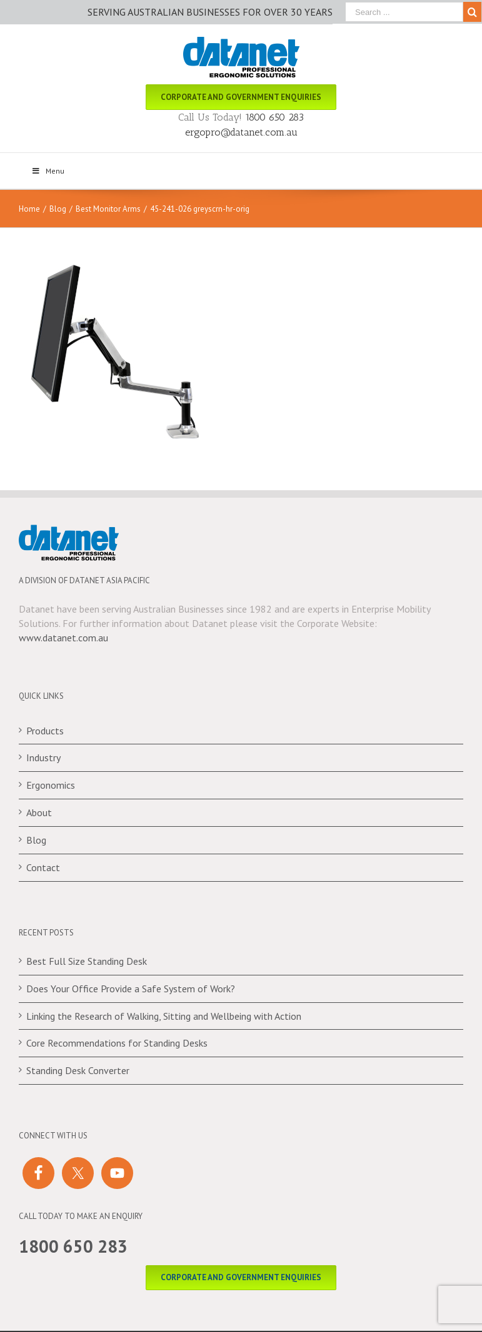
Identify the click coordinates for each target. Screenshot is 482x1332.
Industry (43, 757)
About (39, 812)
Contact (43, 867)
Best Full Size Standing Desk (86, 961)
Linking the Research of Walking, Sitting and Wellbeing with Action (163, 1016)
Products (45, 730)
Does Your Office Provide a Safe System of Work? (130, 988)
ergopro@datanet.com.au (241, 132)
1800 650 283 (274, 117)
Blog (36, 840)
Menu (47, 170)
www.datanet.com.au (63, 637)
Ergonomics (50, 785)
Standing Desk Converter (77, 1070)
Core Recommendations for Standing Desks (117, 1043)
